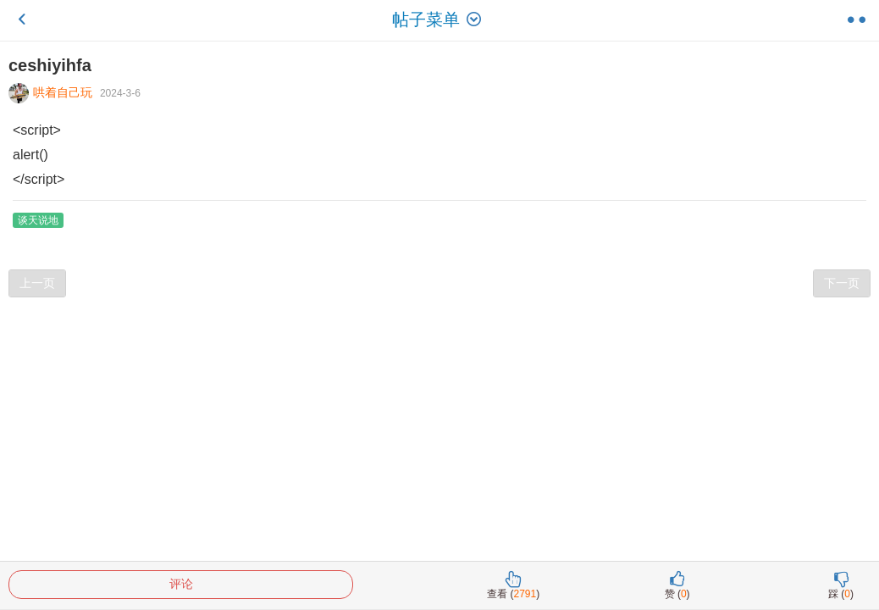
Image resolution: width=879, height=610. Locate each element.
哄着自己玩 (52, 92)
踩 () (841, 585)
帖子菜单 (440, 19)
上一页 (37, 283)
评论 (181, 584)
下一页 (842, 283)
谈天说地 (38, 220)
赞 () (677, 585)
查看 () (513, 585)
